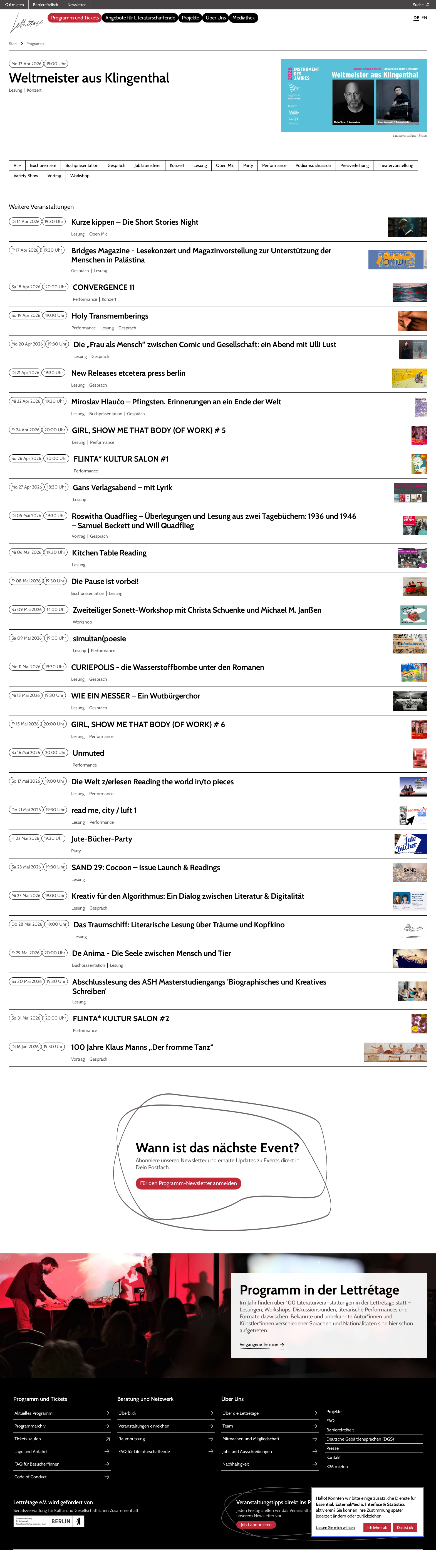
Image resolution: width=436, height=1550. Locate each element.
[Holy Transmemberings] (215, 316)
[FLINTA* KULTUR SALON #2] (216, 1018)
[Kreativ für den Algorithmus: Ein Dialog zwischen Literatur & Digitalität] (215, 896)
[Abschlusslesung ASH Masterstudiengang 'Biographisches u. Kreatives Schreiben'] (216, 986)
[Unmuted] (216, 753)
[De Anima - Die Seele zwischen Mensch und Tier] (216, 953)
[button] (75, 17)
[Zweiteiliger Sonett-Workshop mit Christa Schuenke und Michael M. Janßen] (216, 610)
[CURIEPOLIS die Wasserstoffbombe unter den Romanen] (215, 667)
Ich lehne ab (377, 1527)
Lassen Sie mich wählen (335, 1527)
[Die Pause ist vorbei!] (215, 581)
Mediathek (243, 18)
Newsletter (77, 4)
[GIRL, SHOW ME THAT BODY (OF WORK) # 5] (216, 430)
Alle (17, 166)
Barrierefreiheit (45, 4)
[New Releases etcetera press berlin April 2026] (215, 373)
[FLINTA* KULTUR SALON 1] (217, 459)
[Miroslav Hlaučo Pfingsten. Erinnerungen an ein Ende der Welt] (215, 402)
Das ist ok (405, 1527)
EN (424, 17)
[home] (26, 21)
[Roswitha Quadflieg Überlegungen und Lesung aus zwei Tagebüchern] (216, 521)
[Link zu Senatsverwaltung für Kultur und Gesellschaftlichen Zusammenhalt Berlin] (114, 1521)
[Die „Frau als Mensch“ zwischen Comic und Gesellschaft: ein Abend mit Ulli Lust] (216, 344)
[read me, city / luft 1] (215, 810)
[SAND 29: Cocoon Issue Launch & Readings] (215, 867)
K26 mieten (14, 4)
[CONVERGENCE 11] (216, 287)
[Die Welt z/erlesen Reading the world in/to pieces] (215, 782)
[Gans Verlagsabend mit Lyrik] (216, 487)
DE (416, 17)
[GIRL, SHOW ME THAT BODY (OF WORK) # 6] (215, 724)
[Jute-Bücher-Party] (215, 839)
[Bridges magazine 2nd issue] (215, 255)
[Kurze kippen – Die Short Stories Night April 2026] (215, 222)
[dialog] (367, 1512)
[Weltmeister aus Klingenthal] (89, 78)
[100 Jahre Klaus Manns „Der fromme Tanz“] (215, 1047)
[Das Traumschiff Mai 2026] (216, 925)
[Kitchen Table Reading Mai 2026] (216, 553)
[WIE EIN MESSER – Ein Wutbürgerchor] (215, 696)
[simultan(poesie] (216, 638)
